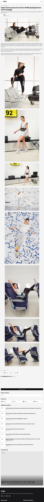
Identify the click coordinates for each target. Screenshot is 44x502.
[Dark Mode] (40, 1)
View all (14, 376)
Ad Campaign (5, 5)
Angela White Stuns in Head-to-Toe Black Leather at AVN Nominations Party (19, 444)
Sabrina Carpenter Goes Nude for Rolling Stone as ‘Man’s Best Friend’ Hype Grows (20, 413)
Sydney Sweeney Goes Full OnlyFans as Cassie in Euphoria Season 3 (18, 434)
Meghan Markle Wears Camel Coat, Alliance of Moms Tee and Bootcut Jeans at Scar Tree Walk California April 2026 (23, 439)
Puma (8, 370)
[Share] (42, 15)
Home (2, 5)
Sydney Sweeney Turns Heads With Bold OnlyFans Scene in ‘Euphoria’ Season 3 (20, 423)
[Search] (42, 1)
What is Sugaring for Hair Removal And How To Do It (15, 429)
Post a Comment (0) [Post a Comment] (22, 389)
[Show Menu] (1, 1)
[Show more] (20, 373)
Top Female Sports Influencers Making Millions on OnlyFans (16, 418)
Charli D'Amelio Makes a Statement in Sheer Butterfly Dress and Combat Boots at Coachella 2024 (23, 408)
